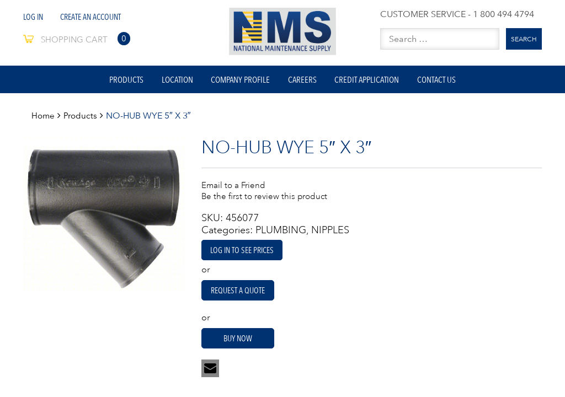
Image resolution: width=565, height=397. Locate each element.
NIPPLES (330, 235)
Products (115, 81)
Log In (34, 16)
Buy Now (242, 344)
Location (170, 81)
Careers (304, 81)
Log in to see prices (244, 254)
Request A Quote (242, 295)
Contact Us (448, 81)
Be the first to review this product (267, 200)
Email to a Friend (234, 189)
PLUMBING (280, 235)
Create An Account (95, 16)
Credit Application (374, 81)
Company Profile (238, 81)
